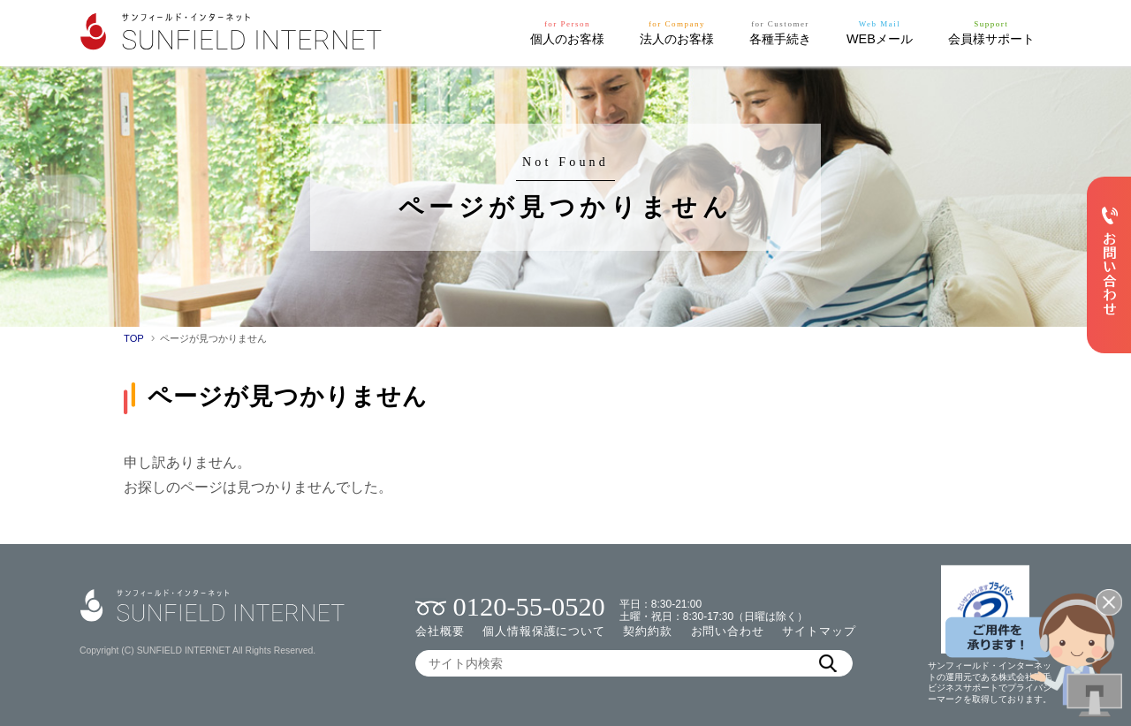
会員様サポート (991, 31)
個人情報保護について (543, 631)
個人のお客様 (567, 31)
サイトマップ (818, 631)
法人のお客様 (677, 31)
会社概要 (440, 631)
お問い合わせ (727, 631)
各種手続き (780, 31)
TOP (134, 338)
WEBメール (879, 31)
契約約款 (647, 631)
